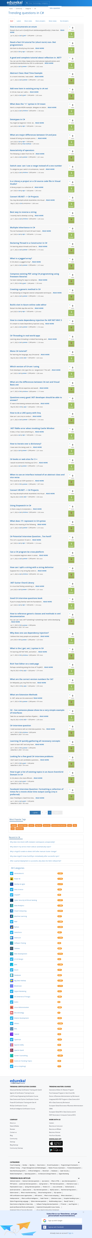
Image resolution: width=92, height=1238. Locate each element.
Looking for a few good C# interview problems (31, 756)
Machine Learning (20, 916)
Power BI (17, 879)
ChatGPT (17, 895)
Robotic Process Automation (57, 1168)
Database (17, 975)
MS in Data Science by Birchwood (59, 1102)
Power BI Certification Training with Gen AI (23, 1102)
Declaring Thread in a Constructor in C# (28, 243)
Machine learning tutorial (68, 1190)
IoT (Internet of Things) (22, 997)
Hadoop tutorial (14, 1198)
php (75, 825)
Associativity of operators (22, 150)
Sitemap (12, 1142)
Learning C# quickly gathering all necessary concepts (35, 741)
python (31, 825)
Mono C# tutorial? (18, 351)
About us (13, 1123)
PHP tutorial (13, 1184)
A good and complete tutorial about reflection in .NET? (35, 57)
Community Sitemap (16, 1148)
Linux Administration (21, 1007)
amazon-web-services (58, 825)
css (13, 829)
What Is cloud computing (51, 1195)
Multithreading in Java (55, 1201)
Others (16, 1023)
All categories (17, 868)
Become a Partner (54, 1132)
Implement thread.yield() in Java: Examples (48, 1207)
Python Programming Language (19, 1201)
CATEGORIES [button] (44, 1162)
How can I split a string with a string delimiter (32, 567)
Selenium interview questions (30, 1181)
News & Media (14, 1126)
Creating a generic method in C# (25, 289)
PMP (15, 922)
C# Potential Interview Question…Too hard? (30, 536)
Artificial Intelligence (34, 1171)
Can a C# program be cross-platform (27, 552)
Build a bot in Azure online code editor (28, 304)
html (69, 825)
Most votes (28, 21)
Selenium (17, 938)
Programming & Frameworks (69, 1165)
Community (13, 1139)
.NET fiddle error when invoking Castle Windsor (32, 428)
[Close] (83, 1212)
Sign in (70, 1233)
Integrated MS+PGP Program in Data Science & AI (64, 1099)
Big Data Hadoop (20, 981)
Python (16, 927)
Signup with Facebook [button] (53, 1227)
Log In (72, 8)
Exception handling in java (71, 1198)
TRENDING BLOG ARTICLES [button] (44, 1178)
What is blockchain (66, 1195)
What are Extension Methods (23, 694)
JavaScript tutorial (15, 1190)
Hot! (11, 21)
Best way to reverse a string (23, 212)
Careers (51, 1123)
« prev (35, 812)
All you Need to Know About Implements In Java (48, 1210)
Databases (54, 1171)
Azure (16, 970)
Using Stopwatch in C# (20, 505)
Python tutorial (14, 1192)
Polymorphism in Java (16, 1187)
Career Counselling (21, 1056)
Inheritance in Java (71, 1184)
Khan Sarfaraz (26, 144)
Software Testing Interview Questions (47, 1204)
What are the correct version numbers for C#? (31, 679)
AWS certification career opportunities (21, 1195)
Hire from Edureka (55, 1135)
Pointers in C (46, 1187)
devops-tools (23, 825)
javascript (47, 825)
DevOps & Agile (19, 884)
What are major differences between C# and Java (33, 135)
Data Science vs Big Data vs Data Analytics (22, 1204)
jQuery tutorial (27, 1190)
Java (15, 964)
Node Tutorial (44, 1198)
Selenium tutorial (15, 1181)
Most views (53, 21)
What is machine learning (28, 1192)
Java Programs (73, 1204)
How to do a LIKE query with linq (25, 413)
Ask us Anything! (20, 1066)
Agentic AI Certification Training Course (22, 1093)
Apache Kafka (19, 1045)
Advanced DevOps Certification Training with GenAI (26, 1090)
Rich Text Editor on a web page (24, 663)
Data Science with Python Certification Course (24, 1099)
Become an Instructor (56, 1126)
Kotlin (16, 1002)
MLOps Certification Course (18, 1106)
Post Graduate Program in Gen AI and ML (62, 1093)
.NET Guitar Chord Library (22, 582)
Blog (11, 1135)
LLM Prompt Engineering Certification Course (24, 1096)
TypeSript (17, 1039)
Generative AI (19, 873)
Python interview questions (38, 1201)
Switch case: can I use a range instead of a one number (36, 165)
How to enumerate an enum (23, 26)
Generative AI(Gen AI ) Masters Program (61, 1090)
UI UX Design (18, 959)
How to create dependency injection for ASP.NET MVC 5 (36, 320)
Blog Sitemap (14, 1145)
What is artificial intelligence (30, 1198)
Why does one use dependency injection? (29, 633)
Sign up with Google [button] (52, 1220)
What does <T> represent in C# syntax (28, 521)
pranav (24, 66)
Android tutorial (69, 1187)
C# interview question (20, 725)
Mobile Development (21, 1018)
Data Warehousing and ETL (18, 1171)
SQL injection (57, 1192)
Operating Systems (30, 1174)
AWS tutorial (38, 1195)
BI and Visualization (53, 1165)
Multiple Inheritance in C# (22, 227)
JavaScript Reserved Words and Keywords (22, 1207)
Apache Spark (19, 1050)
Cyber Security (64, 1171)
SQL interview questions (40, 1190)
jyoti (24, 35)
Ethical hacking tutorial (44, 1192)
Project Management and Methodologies (34, 1168)
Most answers (40, 21)
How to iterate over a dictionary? (25, 443)
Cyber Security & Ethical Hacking (25, 900)
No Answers (64, 21)
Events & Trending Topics (23, 1061)
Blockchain (18, 986)
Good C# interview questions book (26, 598)
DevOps (24, 1165)
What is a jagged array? (21, 258)
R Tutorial (63, 1204)
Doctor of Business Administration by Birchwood (64, 1096)
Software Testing (20, 943)
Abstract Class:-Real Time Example (26, 73)
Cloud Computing (20, 911)
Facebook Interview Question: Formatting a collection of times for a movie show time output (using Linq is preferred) (36, 792)
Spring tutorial (43, 1184)
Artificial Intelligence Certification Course (22, 1109)
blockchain (19, 829)
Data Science (18, 889)
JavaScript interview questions (28, 1184)
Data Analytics (19, 906)
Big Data (32, 1165)
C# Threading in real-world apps (25, 335)
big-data (38, 825)
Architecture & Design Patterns (47, 1174)
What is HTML (55, 1181)
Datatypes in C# (17, 119)
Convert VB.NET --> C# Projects (24, 196)
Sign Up (80, 8)
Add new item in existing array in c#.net (29, 88)
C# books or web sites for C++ (23, 459)
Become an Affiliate (55, 1129)
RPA (15, 1029)
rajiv (23, 52)
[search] (27, 2)
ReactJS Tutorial (68, 1201)
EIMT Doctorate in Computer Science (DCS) (62, 1115)
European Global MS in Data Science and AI (62, 1112)
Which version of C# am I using (24, 366)
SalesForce (18, 932)
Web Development (20, 954)
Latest (19, 21)
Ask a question (55, 8)
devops (14, 825)
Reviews (12, 1129)
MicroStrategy (19, 1013)
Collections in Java (56, 1198)
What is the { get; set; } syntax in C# (27, 648)
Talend (16, 1034)
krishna (25, 111)
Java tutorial (45, 1181)
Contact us (13, 1132)
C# (20, 35)
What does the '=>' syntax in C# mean (27, 104)
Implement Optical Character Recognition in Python (22, 1210)
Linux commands (57, 1187)
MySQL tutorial (54, 1190)
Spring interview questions (32, 1187)
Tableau (17, 948)
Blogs (65, 8)
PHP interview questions (57, 1184)
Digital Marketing (20, 991)
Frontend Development (74, 1168)
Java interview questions (69, 1181)
